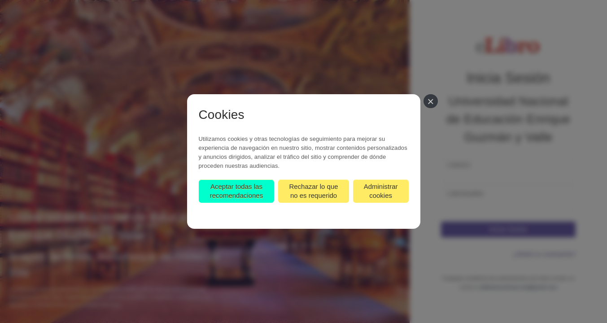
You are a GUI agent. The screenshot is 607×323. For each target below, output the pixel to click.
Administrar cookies (381, 191)
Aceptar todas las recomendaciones (236, 191)
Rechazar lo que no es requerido (313, 191)
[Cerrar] (430, 101)
